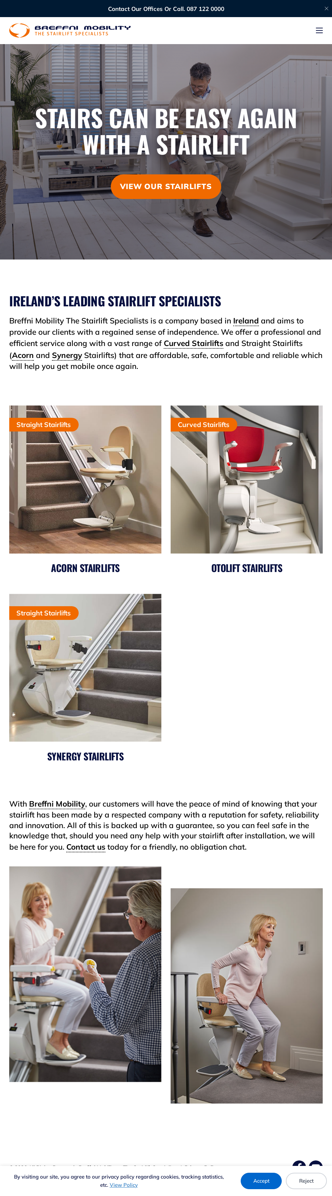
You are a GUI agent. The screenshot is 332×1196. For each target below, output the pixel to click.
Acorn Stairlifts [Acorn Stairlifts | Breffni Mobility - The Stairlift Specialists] (85, 568)
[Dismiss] (326, 8)
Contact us (85, 847)
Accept (261, 1181)
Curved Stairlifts (193, 343)
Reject (306, 1181)
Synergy (67, 355)
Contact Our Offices (135, 8)
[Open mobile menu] (319, 30)
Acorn (23, 355)
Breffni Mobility (57, 804)
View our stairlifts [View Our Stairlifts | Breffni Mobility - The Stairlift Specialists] (166, 186)
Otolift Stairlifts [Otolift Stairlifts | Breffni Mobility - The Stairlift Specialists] (246, 568)
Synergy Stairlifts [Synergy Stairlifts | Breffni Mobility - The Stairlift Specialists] (85, 756)
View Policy (124, 1185)
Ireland (246, 320)
